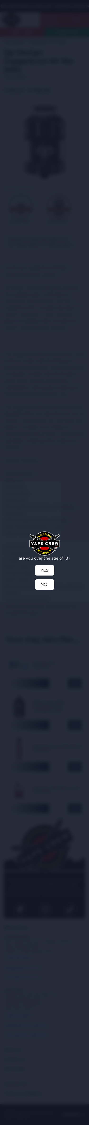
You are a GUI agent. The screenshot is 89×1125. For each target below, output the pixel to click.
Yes (45, 570)
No (44, 584)
